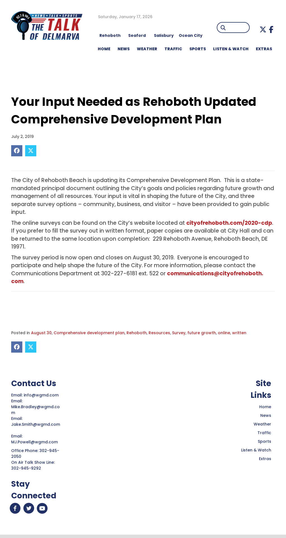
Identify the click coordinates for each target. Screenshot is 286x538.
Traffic (264, 433)
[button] (262, 29)
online (224, 333)
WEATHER (147, 49)
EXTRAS (264, 49)
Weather (262, 424)
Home (265, 407)
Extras (265, 459)
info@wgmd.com (42, 395)
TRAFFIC (173, 49)
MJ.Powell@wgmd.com (35, 442)
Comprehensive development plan (89, 333)
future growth (201, 333)
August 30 (41, 333)
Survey (178, 333)
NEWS (124, 49)
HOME (104, 49)
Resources (159, 333)
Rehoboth (137, 333)
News (265, 415)
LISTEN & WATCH (231, 49)
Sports (197, 49)
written (239, 333)
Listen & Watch (256, 450)
